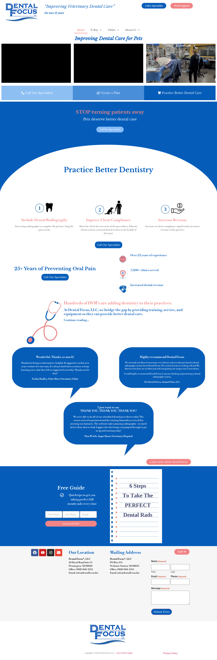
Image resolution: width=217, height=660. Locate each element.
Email (158, 576)
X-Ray (96, 30)
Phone (178, 576)
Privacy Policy (170, 653)
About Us (132, 30)
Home (81, 30)
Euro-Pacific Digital (125, 653)
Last (173, 572)
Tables (113, 30)
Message (160, 588)
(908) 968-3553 (84, 569)
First (153, 572)
